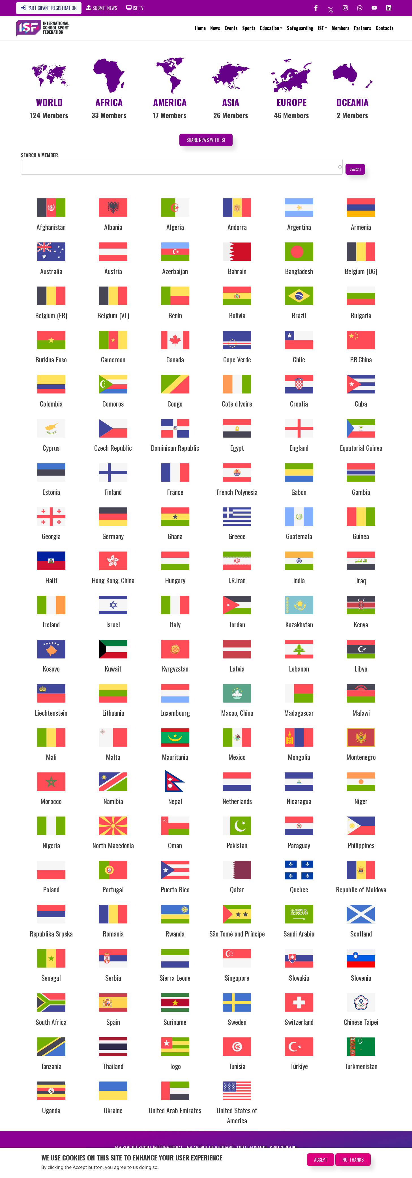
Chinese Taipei (361, 1022)
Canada (175, 359)
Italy (175, 624)
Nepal (175, 801)
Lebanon (299, 668)
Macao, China (237, 712)
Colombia (51, 403)
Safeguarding (300, 28)
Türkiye (299, 1066)
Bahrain (237, 271)
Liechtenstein (51, 712)
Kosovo (51, 668)
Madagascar (299, 712)
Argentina (299, 227)
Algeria (175, 227)
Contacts (385, 28)
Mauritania (175, 757)
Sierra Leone (175, 977)
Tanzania (51, 1066)
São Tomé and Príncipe (237, 933)
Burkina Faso (51, 359)
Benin (175, 315)
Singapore (237, 977)
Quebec (299, 889)
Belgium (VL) (113, 315)
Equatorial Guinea (361, 447)
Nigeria (51, 845)
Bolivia (237, 315)
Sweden (237, 1022)
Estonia (51, 492)
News (215, 28)
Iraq (361, 580)
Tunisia (237, 1066)
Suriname (175, 1022)
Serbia (113, 977)
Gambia (361, 492)
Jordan (237, 624)
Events (231, 28)
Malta (113, 757)
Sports (249, 28)
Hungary (175, 580)
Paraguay (299, 845)
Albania (113, 227)
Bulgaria (361, 315)
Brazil (299, 315)
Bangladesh (299, 271)
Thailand (113, 1066)
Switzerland (299, 1022)
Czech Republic (113, 447)
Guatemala (299, 536)
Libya (361, 668)
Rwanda (175, 933)
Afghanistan (51, 227)
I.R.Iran (237, 580)
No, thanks (353, 1159)
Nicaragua (299, 801)
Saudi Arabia (299, 933)
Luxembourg (175, 712)
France (175, 492)
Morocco (51, 801)
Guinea (361, 536)
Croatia (299, 403)
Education (269, 28)
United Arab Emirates (175, 1110)
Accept (320, 1159)
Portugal (113, 889)
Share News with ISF (206, 139)
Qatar (237, 889)
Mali (51, 757)
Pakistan (237, 845)
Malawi (361, 712)
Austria (113, 271)
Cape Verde (237, 359)
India (299, 580)
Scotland (361, 933)
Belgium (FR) (51, 315)
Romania (113, 933)
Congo (175, 403)
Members (340, 28)
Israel (113, 624)
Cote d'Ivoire (237, 403)
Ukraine (113, 1110)
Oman (175, 845)
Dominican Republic (175, 447)
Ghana (175, 536)
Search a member (39, 155)
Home (200, 28)
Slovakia (299, 977)
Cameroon (113, 359)
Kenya (361, 624)
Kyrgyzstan (175, 668)
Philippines (361, 845)
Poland (51, 889)
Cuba (361, 403)
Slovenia (361, 977)
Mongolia (299, 757)
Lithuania (113, 712)
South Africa (51, 1022)
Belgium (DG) (361, 271)
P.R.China (361, 359)
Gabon (298, 492)
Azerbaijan (175, 271)
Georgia (51, 536)
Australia (51, 271)
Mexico (237, 757)
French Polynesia (237, 492)
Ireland (51, 624)
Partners (362, 28)
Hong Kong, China (113, 580)
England (298, 447)
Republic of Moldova (361, 889)
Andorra (237, 227)
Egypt (237, 447)
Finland (113, 492)
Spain (113, 1022)
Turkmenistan (361, 1066)
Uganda (51, 1110)
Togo (175, 1066)
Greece (237, 536)
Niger (361, 801)
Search (355, 169)
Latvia (237, 668)
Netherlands (237, 801)
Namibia (113, 801)
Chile (299, 359)
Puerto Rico (175, 889)
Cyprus (51, 447)
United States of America (237, 1115)
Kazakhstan (299, 624)
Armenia (361, 227)
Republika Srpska (51, 933)
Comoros (113, 403)
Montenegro (361, 757)
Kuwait (113, 668)
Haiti (51, 580)
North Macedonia (113, 845)
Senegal (51, 977)
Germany (113, 536)
